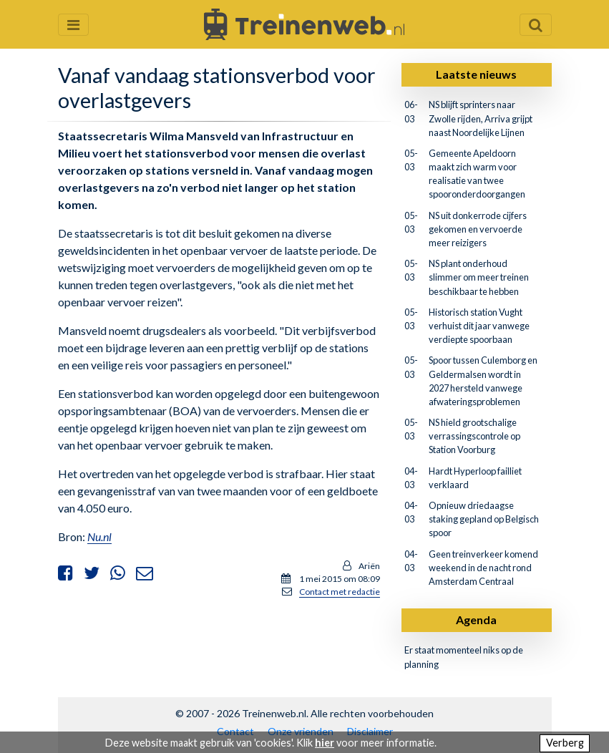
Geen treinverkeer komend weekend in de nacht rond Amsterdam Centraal (483, 567)
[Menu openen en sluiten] (73, 25)
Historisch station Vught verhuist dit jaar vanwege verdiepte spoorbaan (479, 325)
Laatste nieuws (476, 74)
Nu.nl (99, 536)
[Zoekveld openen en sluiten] (536, 25)
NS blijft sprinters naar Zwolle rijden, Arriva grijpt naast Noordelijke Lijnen (480, 118)
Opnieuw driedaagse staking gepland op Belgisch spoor (484, 519)
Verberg (565, 743)
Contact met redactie (339, 591)
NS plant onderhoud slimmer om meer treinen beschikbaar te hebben (479, 277)
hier (324, 743)
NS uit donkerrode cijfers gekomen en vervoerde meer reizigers (478, 229)
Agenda (476, 619)
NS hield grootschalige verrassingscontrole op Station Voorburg (474, 436)
